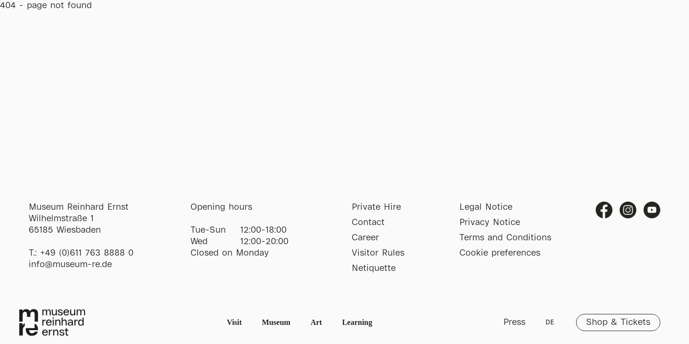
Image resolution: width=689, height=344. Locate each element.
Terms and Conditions (505, 238)
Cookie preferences (499, 253)
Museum (276, 322)
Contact (368, 222)
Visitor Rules (378, 253)
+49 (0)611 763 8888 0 (86, 253)
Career (365, 238)
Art (316, 322)
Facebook (604, 210)
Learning (357, 322)
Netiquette (374, 268)
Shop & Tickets (618, 322)
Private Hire (376, 207)
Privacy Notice (489, 222)
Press (514, 322)
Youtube (652, 210)
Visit (234, 322)
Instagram (628, 210)
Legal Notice (485, 207)
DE (549, 322)
